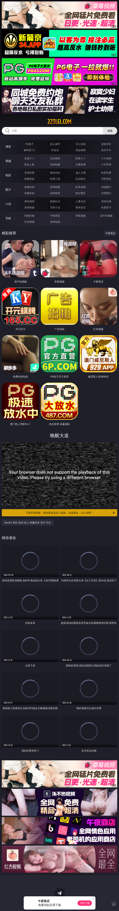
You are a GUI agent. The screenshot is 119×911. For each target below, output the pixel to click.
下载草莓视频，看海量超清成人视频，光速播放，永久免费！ (70, 513)
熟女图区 (81, 193)
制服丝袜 (29, 178)
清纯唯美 (55, 193)
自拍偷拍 (55, 158)
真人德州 (55, 144)
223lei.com (59, 121)
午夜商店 (55, 215)
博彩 (8, 147)
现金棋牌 (81, 150)
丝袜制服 (55, 164)
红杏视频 (29, 221)
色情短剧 (55, 221)
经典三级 (55, 178)
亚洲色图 (55, 187)
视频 (8, 161)
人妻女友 (81, 201)
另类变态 (106, 178)
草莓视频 (81, 215)
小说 (8, 204)
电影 (8, 175)
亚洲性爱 (29, 172)
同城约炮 (29, 215)
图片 (8, 190)
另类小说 (55, 207)
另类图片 (106, 193)
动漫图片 (106, 187)
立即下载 (85, 903)
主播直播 (81, 164)
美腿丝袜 (29, 193)
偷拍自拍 (55, 172)
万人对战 (81, 144)
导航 (8, 218)
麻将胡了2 (29, 150)
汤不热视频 (106, 215)
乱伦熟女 (81, 178)
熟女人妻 (29, 164)
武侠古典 (106, 201)
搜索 (110, 130)
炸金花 (55, 150)
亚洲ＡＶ (29, 158)
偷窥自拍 (29, 187)
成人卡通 (81, 172)
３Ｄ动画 (106, 158)
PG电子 (29, 144)
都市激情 (29, 201)
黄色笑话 (81, 207)
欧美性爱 (106, 172)
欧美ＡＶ (81, 158)
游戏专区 (106, 144)
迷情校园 (29, 207)
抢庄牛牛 (106, 150)
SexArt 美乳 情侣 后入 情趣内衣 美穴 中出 (27, 522)
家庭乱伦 (55, 201)
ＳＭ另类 (106, 164)
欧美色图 (81, 187)
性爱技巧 (106, 207)
